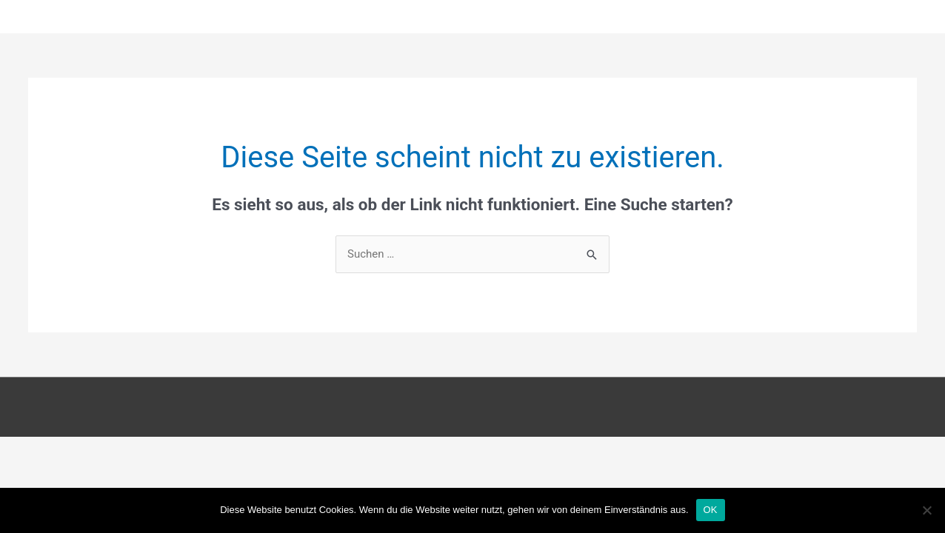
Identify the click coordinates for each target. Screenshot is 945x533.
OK (711, 509)
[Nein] (926, 510)
